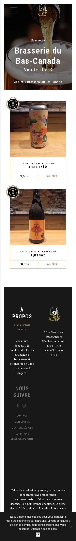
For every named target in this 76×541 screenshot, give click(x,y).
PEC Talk (38, 166)
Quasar (38, 255)
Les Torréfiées (28, 251)
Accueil (19, 82)
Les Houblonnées (31, 163)
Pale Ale (49, 163)
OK (38, 534)
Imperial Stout (48, 251)
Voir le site (38, 69)
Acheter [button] (52, 176)
